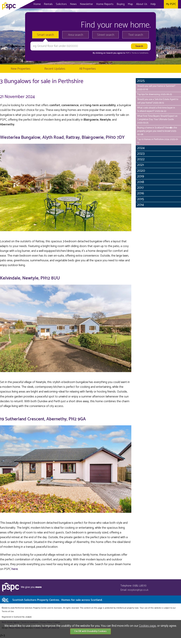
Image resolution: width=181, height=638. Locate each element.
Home (37, 4)
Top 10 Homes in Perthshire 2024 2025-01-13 (157, 141)
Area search (75, 35)
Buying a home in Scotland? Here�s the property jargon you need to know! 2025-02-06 (157, 131)
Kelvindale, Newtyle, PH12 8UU (30, 278)
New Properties (20, 68)
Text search (135, 35)
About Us (141, 4)
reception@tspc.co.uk (137, 590)
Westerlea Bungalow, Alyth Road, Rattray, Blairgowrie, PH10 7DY (62, 137)
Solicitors (61, 4)
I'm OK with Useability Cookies (90, 631)
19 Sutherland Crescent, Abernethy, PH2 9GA (43, 419)
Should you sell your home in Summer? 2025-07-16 (156, 87)
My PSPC (171, 4)
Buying (121, 4)
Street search (105, 35)
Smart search (45, 35)
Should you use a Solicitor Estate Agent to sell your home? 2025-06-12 (157, 101)
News (73, 4)
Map (130, 4)
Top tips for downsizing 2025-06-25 (154, 94)
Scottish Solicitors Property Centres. (57, 600)
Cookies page (147, 625)
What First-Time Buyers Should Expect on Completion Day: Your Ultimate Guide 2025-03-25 (157, 119)
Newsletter (86, 4)
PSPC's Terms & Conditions (137, 53)
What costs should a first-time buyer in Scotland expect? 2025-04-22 (156, 109)
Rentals (48, 4)
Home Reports (104, 4)
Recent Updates (54, 68)
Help (153, 4)
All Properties (87, 68)
